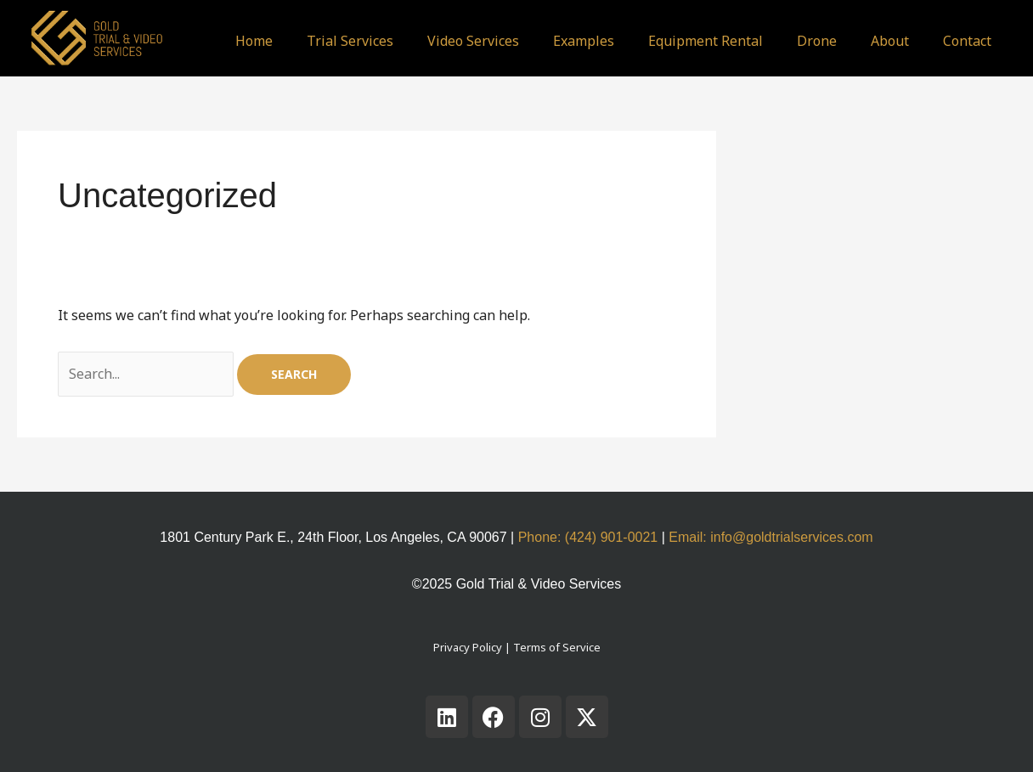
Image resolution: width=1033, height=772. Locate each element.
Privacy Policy (467, 647)
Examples (583, 40)
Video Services (473, 40)
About (890, 40)
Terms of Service (557, 647)
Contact (967, 40)
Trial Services (350, 40)
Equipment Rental (705, 40)
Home (254, 40)
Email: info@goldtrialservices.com (770, 537)
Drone (817, 40)
